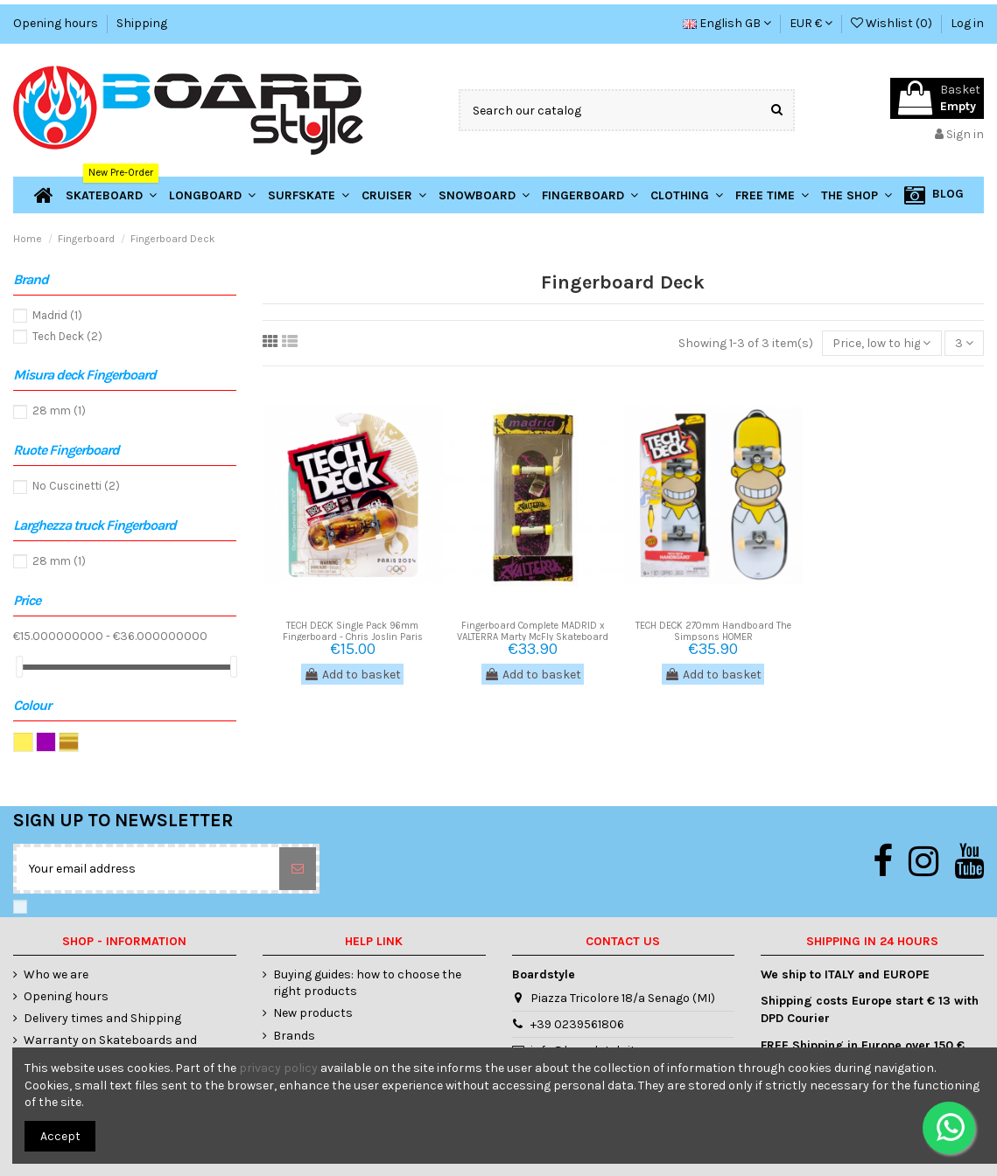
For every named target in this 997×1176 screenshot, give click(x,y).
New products (313, 1013)
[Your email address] (148, 868)
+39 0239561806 (577, 1024)
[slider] (19, 667)
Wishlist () (893, 23)
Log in (967, 23)
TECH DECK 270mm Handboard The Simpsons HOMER (713, 631)
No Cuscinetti (76, 485)
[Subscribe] (297, 868)
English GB (727, 23)
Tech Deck (67, 336)
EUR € (811, 23)
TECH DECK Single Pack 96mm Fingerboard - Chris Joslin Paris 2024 (353, 637)
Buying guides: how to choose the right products (367, 983)
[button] (856, 195)
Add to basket (352, 674)
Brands (294, 1035)
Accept (60, 1136)
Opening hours (57, 23)
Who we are (56, 974)
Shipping (141, 23)
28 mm (59, 410)
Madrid (57, 315)
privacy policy (278, 1068)
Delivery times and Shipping (102, 1018)
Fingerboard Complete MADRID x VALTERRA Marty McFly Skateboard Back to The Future (532, 637)
